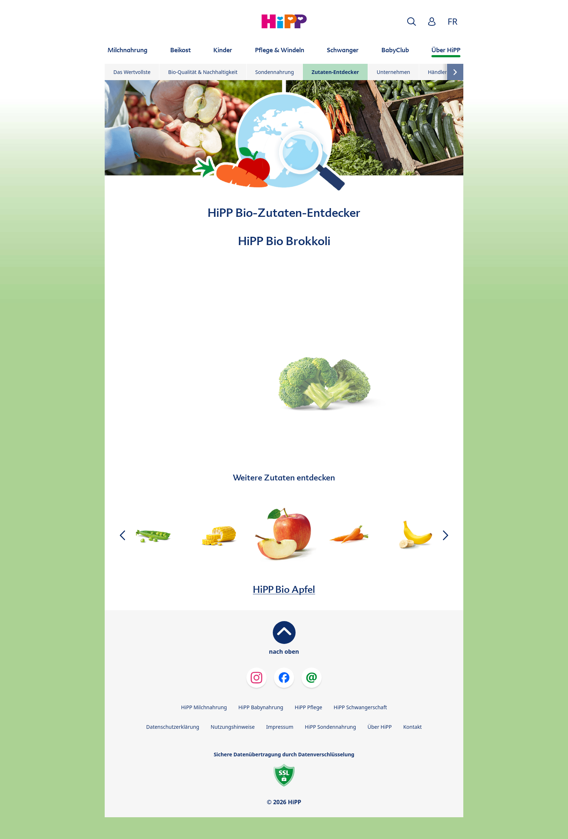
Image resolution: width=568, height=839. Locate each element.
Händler (437, 72)
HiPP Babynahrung (260, 707)
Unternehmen (393, 72)
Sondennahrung (274, 72)
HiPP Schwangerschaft (360, 707)
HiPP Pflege (308, 707)
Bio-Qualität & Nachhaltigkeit (202, 72)
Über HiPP (379, 726)
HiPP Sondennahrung (330, 726)
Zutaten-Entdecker (335, 72)
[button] (411, 21)
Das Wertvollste (131, 72)
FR (453, 21)
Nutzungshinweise (233, 726)
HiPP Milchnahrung (204, 707)
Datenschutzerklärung (172, 726)
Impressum (279, 726)
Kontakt (412, 726)
